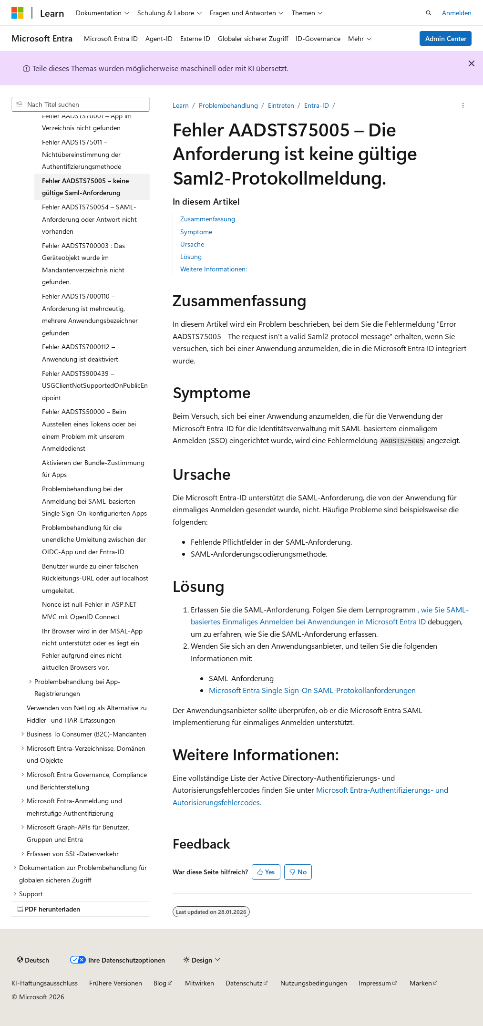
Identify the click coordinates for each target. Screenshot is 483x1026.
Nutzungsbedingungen (313, 982)
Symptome (196, 231)
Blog (160, 982)
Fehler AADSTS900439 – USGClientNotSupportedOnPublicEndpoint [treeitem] (95, 385)
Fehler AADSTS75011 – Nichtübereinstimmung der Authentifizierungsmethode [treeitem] (81, 154)
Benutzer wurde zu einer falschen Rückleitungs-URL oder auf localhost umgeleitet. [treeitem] (95, 578)
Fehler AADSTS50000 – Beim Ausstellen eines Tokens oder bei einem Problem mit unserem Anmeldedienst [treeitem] (89, 430)
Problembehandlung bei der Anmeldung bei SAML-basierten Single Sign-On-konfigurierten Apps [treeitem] (94, 501)
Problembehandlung (228, 105)
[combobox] (80, 104)
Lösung (191, 256)
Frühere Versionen (115, 982)
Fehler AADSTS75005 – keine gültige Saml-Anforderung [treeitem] (85, 186)
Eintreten (281, 105)
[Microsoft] (17, 13)
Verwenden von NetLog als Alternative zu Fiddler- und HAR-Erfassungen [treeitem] (87, 714)
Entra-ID (316, 105)
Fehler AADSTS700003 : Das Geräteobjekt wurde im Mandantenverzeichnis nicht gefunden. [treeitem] (83, 264)
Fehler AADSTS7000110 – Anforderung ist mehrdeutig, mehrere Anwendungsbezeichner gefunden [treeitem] (90, 314)
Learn (181, 105)
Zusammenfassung (207, 218)
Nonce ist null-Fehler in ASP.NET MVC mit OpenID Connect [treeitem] (89, 610)
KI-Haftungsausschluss (44, 982)
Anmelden (457, 12)
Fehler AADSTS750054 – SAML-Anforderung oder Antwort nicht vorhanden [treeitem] (89, 219)
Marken (421, 982)
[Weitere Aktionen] (463, 105)
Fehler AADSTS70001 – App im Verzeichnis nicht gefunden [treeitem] (87, 122)
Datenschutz (244, 982)
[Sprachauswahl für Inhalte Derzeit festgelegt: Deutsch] (33, 959)
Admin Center (445, 38)
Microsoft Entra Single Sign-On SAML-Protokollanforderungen (312, 690)
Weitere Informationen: (213, 268)
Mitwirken (199, 982)
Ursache (192, 244)
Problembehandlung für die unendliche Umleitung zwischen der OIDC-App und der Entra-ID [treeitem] (94, 539)
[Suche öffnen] (428, 12)
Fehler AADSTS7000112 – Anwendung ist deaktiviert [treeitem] (80, 352)
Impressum (375, 982)
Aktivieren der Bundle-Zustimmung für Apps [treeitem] (93, 468)
